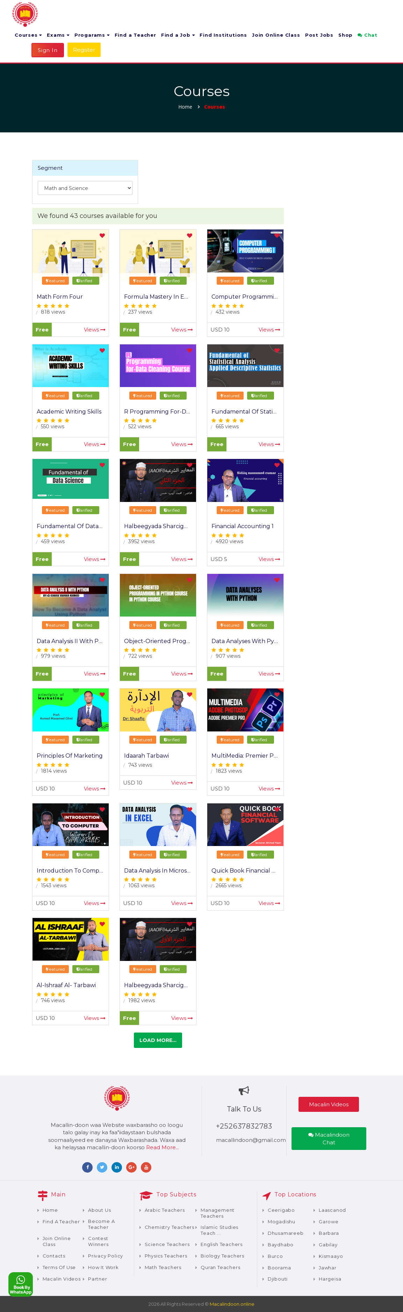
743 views (140, 765)
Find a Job (178, 35)
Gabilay (328, 1244)
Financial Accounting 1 (242, 526)
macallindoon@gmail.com (251, 1140)
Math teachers (163, 1267)
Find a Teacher (135, 35)
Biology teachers (222, 1256)
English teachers (222, 1244)
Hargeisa (330, 1279)
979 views (53, 656)
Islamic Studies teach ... (219, 1230)
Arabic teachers (165, 1210)
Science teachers (167, 1244)
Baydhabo (281, 1244)
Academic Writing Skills (69, 411)
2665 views (229, 885)
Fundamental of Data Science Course (90, 526)
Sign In (48, 50)
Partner (97, 1279)
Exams (58, 35)
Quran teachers (220, 1267)
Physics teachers (166, 1256)
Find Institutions (223, 35)
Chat (367, 35)
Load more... (158, 1040)
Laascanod (332, 1210)
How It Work (103, 1267)
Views (95, 329)
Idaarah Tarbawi (146, 755)
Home (185, 107)
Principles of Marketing (70, 755)
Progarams (92, 35)
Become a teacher (101, 1224)
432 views (227, 312)
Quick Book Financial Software (254, 870)
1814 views (54, 771)
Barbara (329, 1233)
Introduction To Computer (74, 870)
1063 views (141, 885)
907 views (228, 656)
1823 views (229, 771)
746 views (53, 1000)
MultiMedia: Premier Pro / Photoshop (263, 755)
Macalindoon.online (232, 1304)
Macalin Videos (328, 1104)
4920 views (229, 541)
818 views (53, 312)
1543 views (53, 885)
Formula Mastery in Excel (160, 296)
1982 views (141, 1000)
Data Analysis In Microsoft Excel (167, 870)
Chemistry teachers (169, 1227)
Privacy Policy (105, 1256)
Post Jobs (319, 35)
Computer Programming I (248, 296)
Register (84, 49)
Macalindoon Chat (329, 1138)
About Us (99, 1210)
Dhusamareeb (286, 1233)
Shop (345, 35)
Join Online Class (276, 35)
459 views (53, 541)
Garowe (329, 1221)
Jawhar (328, 1267)
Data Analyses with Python (249, 641)
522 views (139, 426)
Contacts (54, 1256)
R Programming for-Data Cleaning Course (183, 411)
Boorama (279, 1267)
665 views (227, 426)
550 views (52, 426)
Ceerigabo (281, 1210)
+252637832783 (244, 1126)
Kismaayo (331, 1256)
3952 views (141, 541)
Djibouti (278, 1279)
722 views (140, 656)
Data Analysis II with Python (76, 641)
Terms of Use (59, 1267)
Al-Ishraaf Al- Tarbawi (66, 985)
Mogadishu (281, 1221)
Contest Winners (98, 1241)
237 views (140, 312)
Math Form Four (60, 296)
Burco (275, 1256)
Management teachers (218, 1213)
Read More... (162, 1147)
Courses (28, 35)
